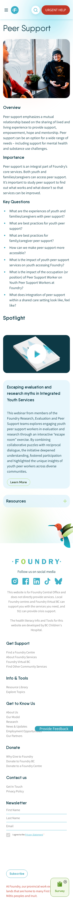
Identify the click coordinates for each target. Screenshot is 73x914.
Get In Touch (14, 786)
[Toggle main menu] (6, 10)
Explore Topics (15, 692)
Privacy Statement (34, 834)
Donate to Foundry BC (20, 761)
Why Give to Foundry (19, 756)
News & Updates (16, 726)
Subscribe (17, 873)
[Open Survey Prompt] (59, 887)
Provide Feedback (54, 728)
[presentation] (22, 854)
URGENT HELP (55, 10)
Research (12, 722)
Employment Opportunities (24, 731)
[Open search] (35, 10)
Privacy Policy (15, 791)
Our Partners (14, 736)
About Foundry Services (21, 657)
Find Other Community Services (26, 666)
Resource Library (17, 687)
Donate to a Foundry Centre (24, 766)
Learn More (18, 482)
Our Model (13, 717)
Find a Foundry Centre (20, 652)
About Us (12, 712)
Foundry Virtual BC (18, 662)
